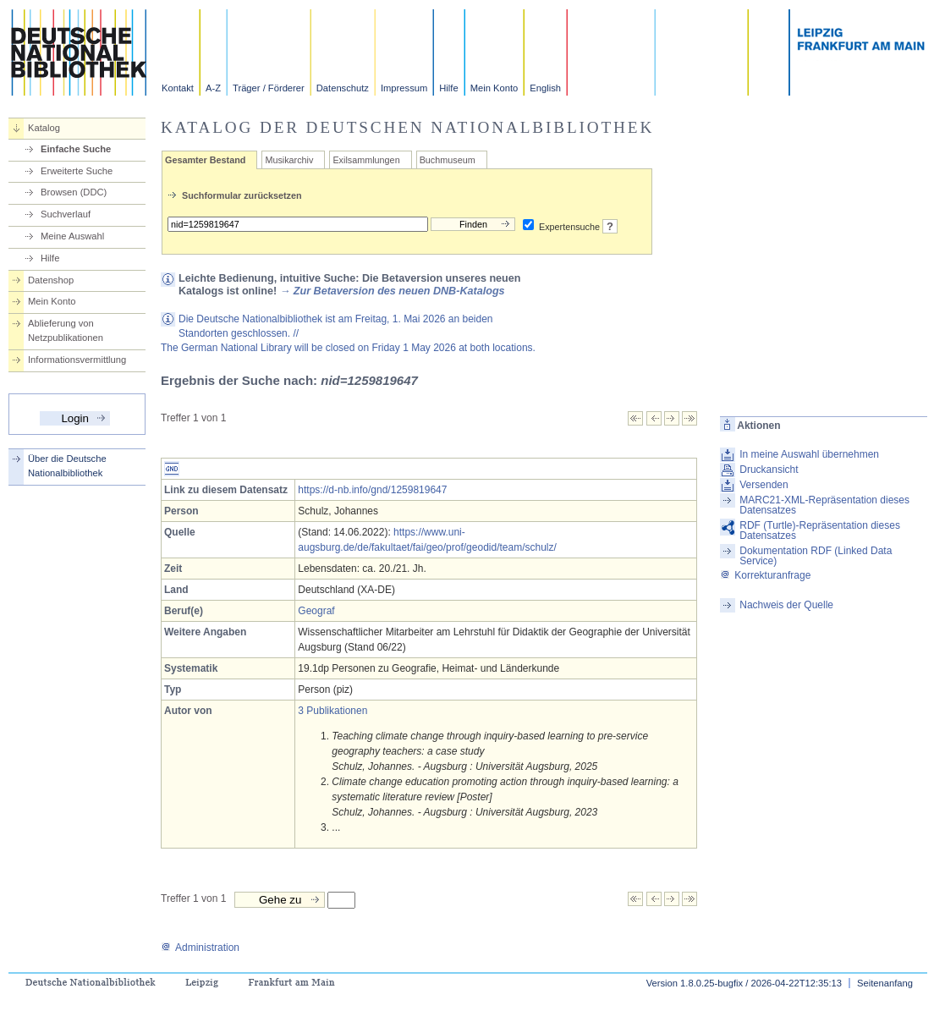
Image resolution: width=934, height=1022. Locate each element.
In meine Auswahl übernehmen (809, 454)
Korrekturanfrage (765, 575)
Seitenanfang (885, 983)
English (545, 88)
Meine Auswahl (72, 236)
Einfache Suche (76, 149)
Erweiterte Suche (77, 171)
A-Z (213, 88)
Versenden (763, 485)
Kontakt (178, 88)
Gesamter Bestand (205, 160)
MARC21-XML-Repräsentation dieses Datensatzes (824, 505)
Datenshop (51, 280)
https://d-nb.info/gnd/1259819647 (372, 490)
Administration (200, 947)
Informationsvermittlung (77, 359)
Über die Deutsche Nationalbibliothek (67, 465)
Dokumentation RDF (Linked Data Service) (815, 556)
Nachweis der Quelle (786, 605)
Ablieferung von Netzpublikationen (65, 330)
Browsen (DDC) (74, 192)
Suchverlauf (66, 214)
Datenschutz (342, 88)
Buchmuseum (447, 160)
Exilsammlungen (365, 160)
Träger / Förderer (269, 88)
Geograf (316, 611)
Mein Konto (494, 88)
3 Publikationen (332, 711)
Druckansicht (768, 469)
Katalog (44, 128)
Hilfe (448, 88)
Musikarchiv (289, 160)
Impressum (404, 88)
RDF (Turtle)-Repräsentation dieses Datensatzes (819, 530)
